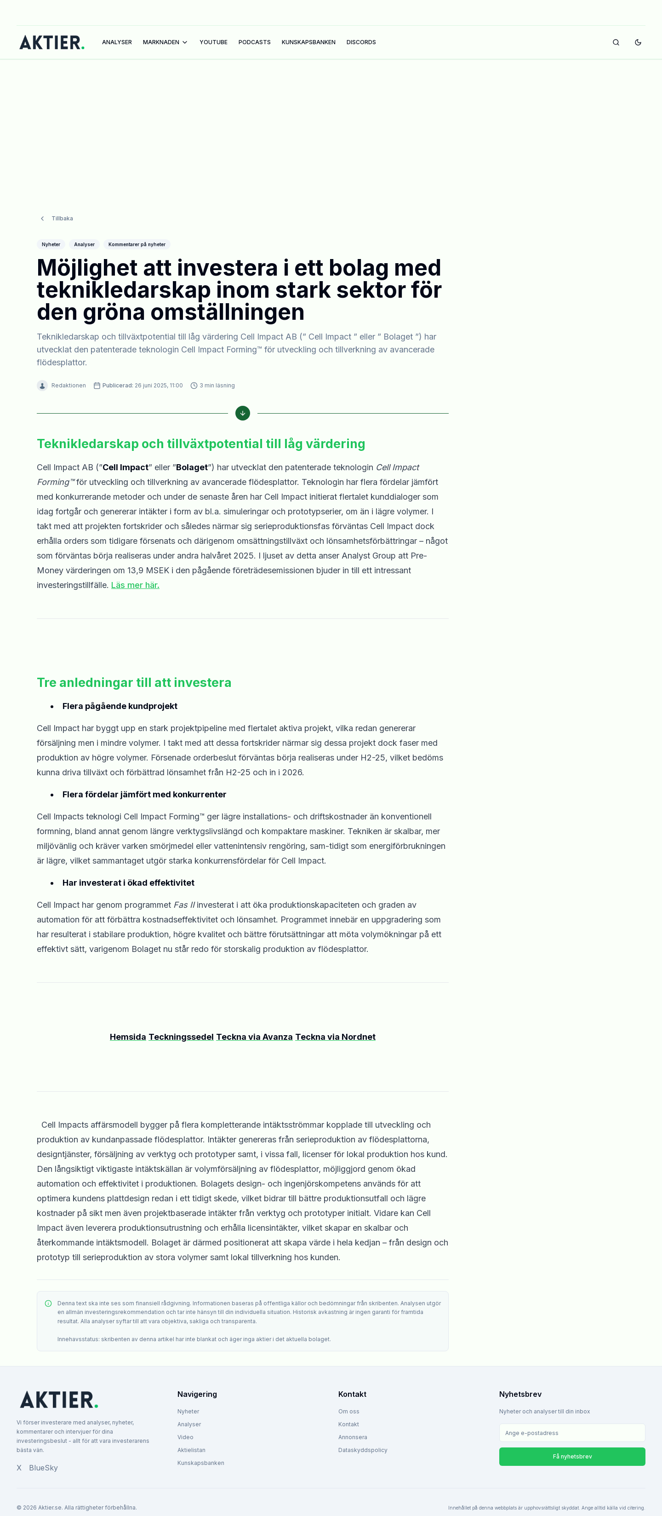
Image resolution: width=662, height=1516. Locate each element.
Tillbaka (56, 218)
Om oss (349, 1411)
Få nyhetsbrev (572, 1456)
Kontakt (348, 1424)
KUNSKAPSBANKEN (309, 42)
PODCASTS (255, 42)
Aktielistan (191, 1450)
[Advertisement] (331, 127)
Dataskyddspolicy (363, 1450)
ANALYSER (117, 42)
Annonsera (352, 1437)
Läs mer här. (135, 585)
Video (185, 1437)
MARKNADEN (165, 42)
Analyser (189, 1424)
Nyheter (188, 1411)
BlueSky (43, 1467)
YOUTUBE (214, 42)
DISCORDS (361, 42)
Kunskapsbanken (200, 1462)
